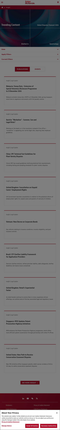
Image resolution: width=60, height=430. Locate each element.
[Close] (57, 413)
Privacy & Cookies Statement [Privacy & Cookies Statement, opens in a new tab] (10, 422)
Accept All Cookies (32, 426)
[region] (30, 420)
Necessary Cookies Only (48, 426)
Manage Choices (7, 426)
